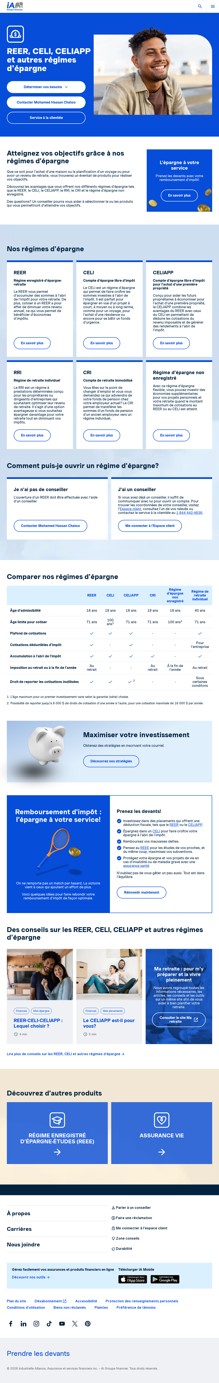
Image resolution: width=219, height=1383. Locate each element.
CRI (153, 595)
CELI (110, 595)
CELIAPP (131, 595)
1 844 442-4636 (189, 513)
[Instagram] (36, 1324)
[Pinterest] (88, 1324)
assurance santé (136, 866)
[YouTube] (62, 1324)
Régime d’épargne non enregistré (175, 595)
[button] (199, 6)
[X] (75, 1324)
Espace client (130, 509)
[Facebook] (11, 1324)
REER (91, 595)
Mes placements (113, 1010)
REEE (144, 848)
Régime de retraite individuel (200, 595)
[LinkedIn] (23, 1324)
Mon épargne (41, 1010)
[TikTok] (49, 1324)
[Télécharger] (132, 1279)
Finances (21, 1010)
